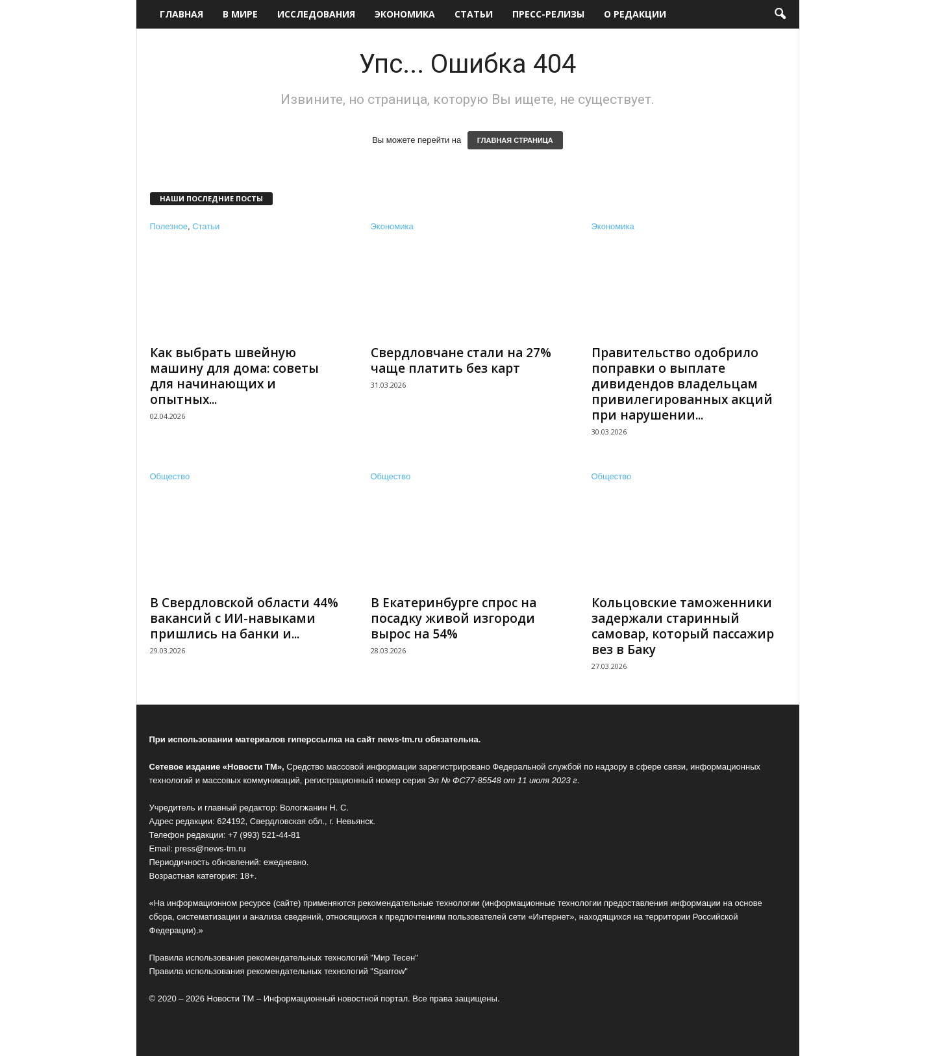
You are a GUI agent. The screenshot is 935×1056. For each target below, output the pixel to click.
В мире (240, 14)
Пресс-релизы (548, 14)
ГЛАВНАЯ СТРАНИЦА (515, 140)
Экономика (405, 14)
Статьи (474, 14)
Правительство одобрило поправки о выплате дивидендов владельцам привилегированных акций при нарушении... (682, 383)
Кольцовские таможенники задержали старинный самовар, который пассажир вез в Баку (683, 626)
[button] (780, 14)
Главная (181, 14)
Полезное (169, 226)
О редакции (635, 14)
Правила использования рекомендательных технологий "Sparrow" (278, 971)
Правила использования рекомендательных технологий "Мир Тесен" (283, 957)
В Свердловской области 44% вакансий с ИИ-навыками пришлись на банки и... (244, 618)
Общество (170, 476)
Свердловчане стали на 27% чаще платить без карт (461, 360)
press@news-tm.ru (210, 848)
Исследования (316, 14)
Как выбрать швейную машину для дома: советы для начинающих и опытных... (234, 376)
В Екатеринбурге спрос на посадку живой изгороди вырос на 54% (453, 618)
